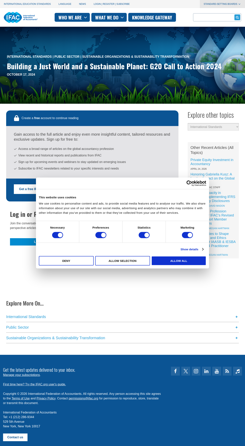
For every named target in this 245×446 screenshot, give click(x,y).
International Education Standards (27, 4)
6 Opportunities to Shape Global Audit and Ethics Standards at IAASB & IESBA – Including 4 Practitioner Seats (213, 242)
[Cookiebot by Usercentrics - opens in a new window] (189, 183)
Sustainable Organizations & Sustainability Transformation (135, 56)
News (82, 4)
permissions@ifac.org (83, 398)
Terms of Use (21, 398)
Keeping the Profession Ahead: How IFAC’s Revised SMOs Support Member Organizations (212, 217)
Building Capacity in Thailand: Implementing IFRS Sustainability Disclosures (213, 197)
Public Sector (66, 56)
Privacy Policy (46, 398)
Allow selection (123, 260)
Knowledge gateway (152, 17)
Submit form (236, 17)
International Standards (29, 56)
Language (64, 4)
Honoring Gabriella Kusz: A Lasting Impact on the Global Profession (213, 178)
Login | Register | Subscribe (112, 4)
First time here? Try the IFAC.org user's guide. (34, 384)
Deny (66, 260)
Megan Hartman (219, 228)
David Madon (217, 206)
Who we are (73, 17)
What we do (110, 17)
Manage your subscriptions (21, 375)
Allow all (178, 260)
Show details (189, 249)
